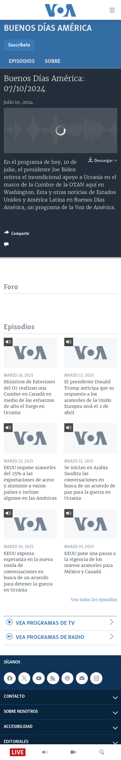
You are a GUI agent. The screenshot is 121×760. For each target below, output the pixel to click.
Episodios (22, 61)
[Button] (16, 235)
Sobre (52, 61)
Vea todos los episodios (94, 599)
